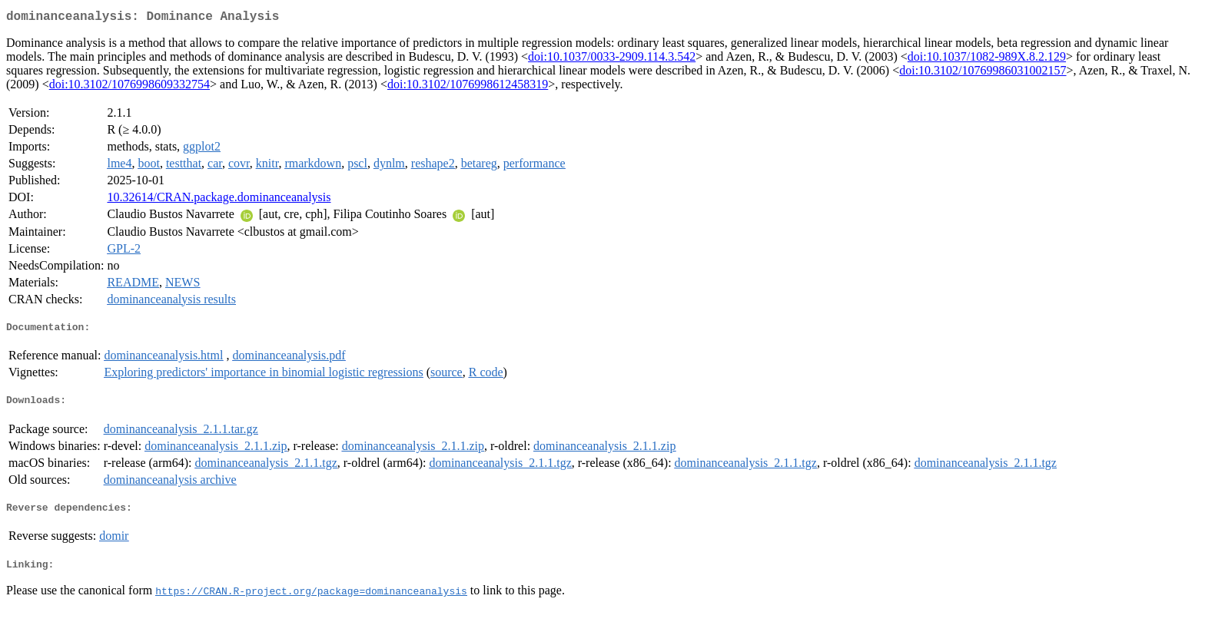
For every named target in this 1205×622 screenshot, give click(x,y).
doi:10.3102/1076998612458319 (467, 87)
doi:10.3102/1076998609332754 (129, 87)
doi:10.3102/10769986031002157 (982, 73)
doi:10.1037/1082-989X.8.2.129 (987, 59)
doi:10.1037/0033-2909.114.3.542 (611, 59)
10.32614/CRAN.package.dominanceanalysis (218, 200)
